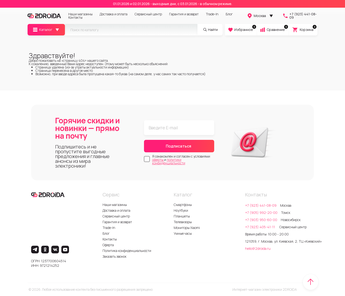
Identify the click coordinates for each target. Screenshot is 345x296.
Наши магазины (80, 14)
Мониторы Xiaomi (187, 227)
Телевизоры (183, 222)
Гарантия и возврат (184, 14)
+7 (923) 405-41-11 (260, 227)
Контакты (75, 17)
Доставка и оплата (113, 14)
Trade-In (212, 14)
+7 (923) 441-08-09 (299, 15)
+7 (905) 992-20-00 (261, 212)
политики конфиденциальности (168, 161)
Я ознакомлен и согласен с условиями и (181, 160)
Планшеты (182, 216)
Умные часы (183, 233)
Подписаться (178, 146)
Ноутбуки (181, 210)
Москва (256, 16)
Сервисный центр (148, 14)
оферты (158, 159)
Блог (229, 14)
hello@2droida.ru (257, 248)
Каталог (42, 30)
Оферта (108, 245)
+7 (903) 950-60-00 (261, 219)
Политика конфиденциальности (127, 250)
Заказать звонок (114, 256)
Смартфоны (183, 204)
